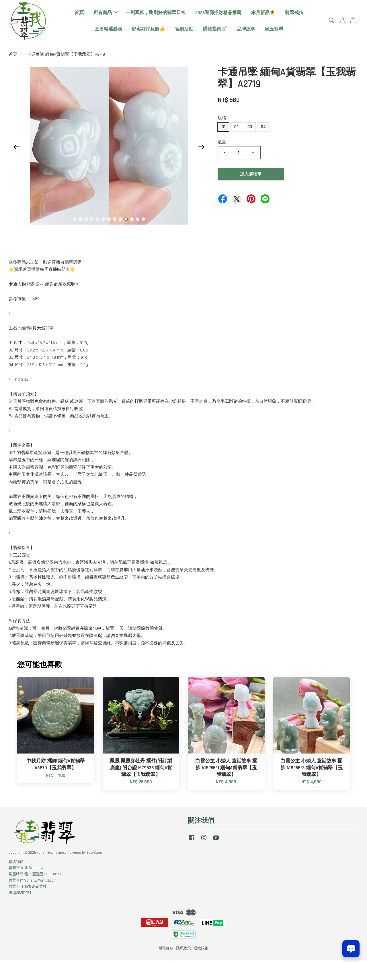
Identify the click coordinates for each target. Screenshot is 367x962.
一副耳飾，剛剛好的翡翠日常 (156, 14)
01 (223, 128)
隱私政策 (183, 950)
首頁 (79, 14)
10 (126, 221)
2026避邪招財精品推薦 (218, 14)
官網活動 (184, 30)
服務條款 (166, 950)
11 (132, 221)
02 (236, 128)
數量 (222, 143)
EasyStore (94, 854)
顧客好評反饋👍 (148, 30)
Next (201, 148)
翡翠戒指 (294, 14)
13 (143, 221)
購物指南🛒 (215, 30)
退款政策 (201, 950)
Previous (16, 148)
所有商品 (105, 14)
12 (137, 221)
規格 (222, 119)
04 (263, 128)
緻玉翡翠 (274, 30)
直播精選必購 (108, 30)
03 (249, 128)
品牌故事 (246, 30)
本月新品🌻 (263, 14)
